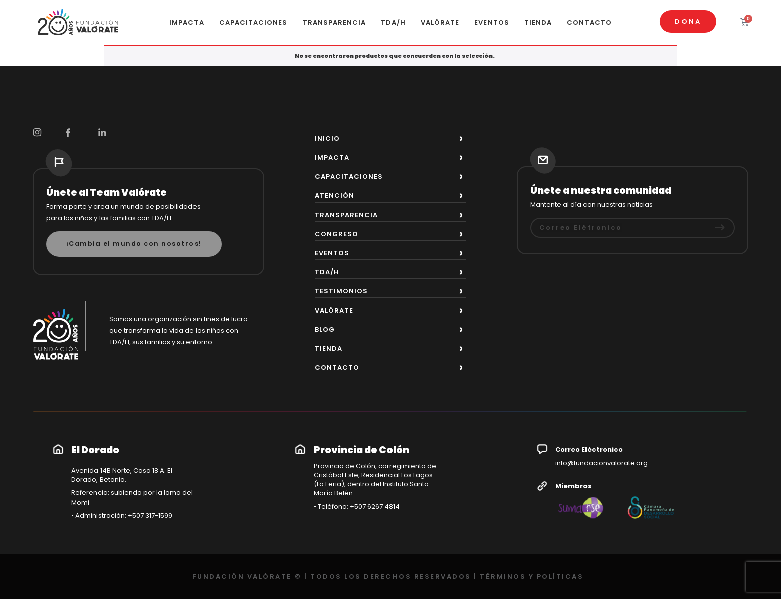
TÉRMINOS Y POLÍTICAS (531, 576)
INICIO (327, 138)
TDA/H (393, 22)
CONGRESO (336, 234)
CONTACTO (589, 22)
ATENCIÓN (334, 196)
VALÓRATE (440, 22)
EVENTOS (491, 22)
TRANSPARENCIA (334, 22)
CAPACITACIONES (253, 22)
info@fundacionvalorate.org (601, 463)
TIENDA (538, 22)
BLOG (325, 329)
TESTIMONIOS (341, 291)
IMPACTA (186, 22)
